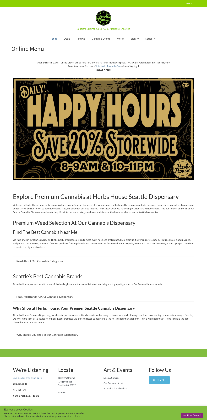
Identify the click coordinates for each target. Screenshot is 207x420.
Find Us (81, 38)
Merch (120, 38)
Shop (54, 38)
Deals (67, 38)
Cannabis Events (101, 38)
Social (150, 38)
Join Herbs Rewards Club (108, 66)
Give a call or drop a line (27, 377)
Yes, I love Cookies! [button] (192, 415)
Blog (135, 38)
